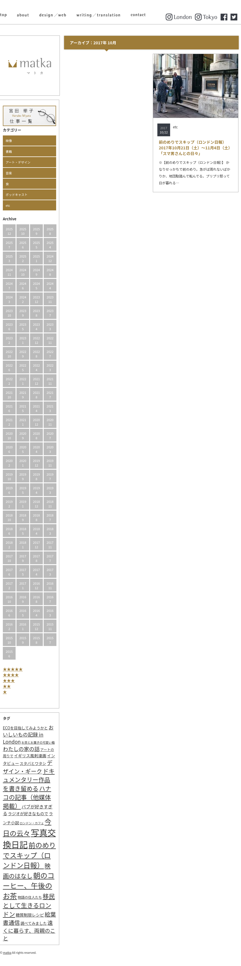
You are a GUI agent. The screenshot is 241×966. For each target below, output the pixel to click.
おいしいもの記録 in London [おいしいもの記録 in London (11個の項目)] (28, 734)
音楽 (9, 173)
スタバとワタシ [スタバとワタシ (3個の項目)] (33, 763)
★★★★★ (13, 669)
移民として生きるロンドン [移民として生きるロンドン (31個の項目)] (29, 905)
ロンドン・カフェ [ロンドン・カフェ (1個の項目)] (32, 823)
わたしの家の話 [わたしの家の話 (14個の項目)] (21, 748)
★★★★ (11, 675)
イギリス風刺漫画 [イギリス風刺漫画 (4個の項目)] (30, 755)
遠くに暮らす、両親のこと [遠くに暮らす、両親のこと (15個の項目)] (29, 930)
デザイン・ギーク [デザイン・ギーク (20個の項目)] (27, 766)
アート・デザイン (18, 162)
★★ (7, 686)
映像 (9, 140)
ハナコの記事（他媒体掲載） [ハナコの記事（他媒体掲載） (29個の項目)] (27, 797)
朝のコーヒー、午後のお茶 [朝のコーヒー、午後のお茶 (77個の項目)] (28, 885)
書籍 (9, 151)
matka (7, 952)
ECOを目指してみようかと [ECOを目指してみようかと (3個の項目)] (25, 728)
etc (8, 205)
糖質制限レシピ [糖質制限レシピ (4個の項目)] (30, 915)
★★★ (9, 680)
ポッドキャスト (17, 194)
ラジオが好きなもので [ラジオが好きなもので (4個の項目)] (28, 813)
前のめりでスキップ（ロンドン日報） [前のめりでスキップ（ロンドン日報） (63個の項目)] (29, 855)
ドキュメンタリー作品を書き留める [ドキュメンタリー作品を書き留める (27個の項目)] (29, 780)
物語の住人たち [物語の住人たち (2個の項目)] (30, 897)
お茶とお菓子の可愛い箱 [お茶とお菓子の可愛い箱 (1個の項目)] (38, 742)
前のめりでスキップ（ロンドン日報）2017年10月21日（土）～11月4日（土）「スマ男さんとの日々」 (195, 147)
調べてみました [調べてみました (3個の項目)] (33, 923)
